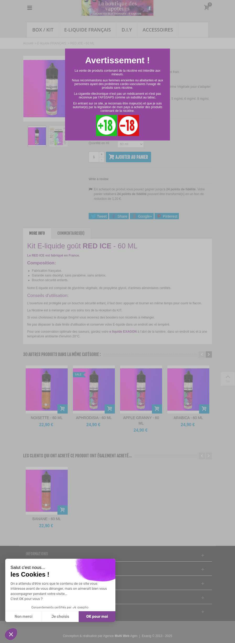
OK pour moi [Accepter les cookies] (97, 616)
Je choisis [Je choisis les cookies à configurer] (60, 616)
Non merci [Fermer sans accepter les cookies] (23, 616)
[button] (11, 634)
